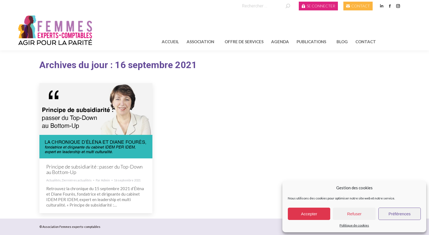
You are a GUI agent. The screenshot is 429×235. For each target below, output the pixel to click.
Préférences (400, 213)
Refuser (354, 213)
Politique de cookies (354, 225)
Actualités (53, 180)
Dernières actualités (77, 180)
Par (103, 180)
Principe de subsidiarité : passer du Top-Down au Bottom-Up (94, 169)
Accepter (309, 213)
